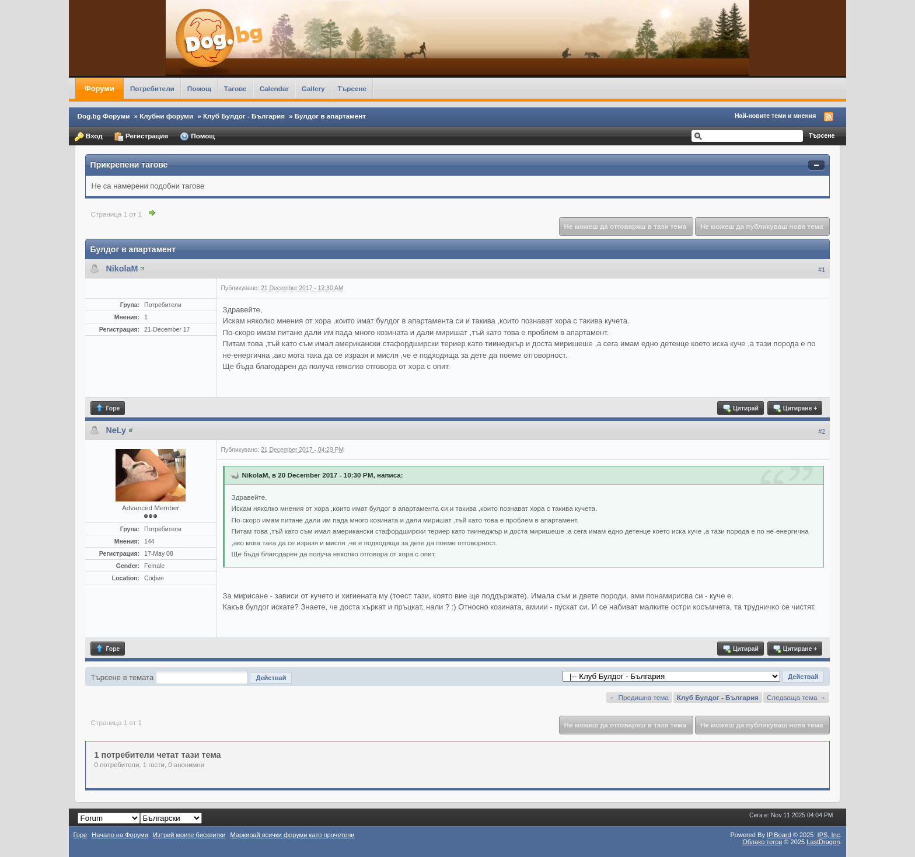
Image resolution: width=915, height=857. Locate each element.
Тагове (235, 88)
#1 (821, 269)
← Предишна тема (639, 697)
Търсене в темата (122, 677)
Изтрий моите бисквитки (189, 834)
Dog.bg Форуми (104, 116)
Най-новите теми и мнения (775, 115)
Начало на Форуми (120, 834)
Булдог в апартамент (330, 116)
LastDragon (823, 841)
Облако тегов (762, 841)
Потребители (152, 88)
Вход (89, 136)
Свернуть (816, 165)
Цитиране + (794, 408)
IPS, (829, 834)
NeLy (116, 430)
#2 (821, 431)
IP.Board (779, 834)
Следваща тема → (796, 697)
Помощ (199, 88)
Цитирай (740, 408)
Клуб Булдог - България (244, 116)
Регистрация (141, 136)
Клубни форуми (166, 116)
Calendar (274, 88)
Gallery (313, 88)
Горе (107, 408)
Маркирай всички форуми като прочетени (293, 834)
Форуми (99, 88)
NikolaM (122, 268)
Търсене (352, 88)
